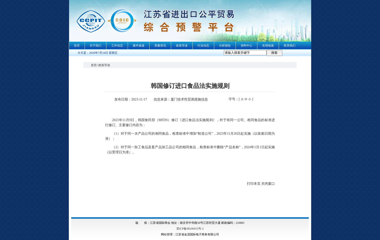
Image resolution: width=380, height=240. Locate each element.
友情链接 (268, 45)
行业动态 (203, 45)
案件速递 (138, 45)
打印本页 (254, 184)
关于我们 (95, 45)
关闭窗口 (268, 184)
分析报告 (225, 45)
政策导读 (182, 45)
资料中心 (246, 45)
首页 (77, 45)
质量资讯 (160, 45)
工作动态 (117, 45)
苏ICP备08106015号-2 (190, 228)
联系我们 (289, 45)
